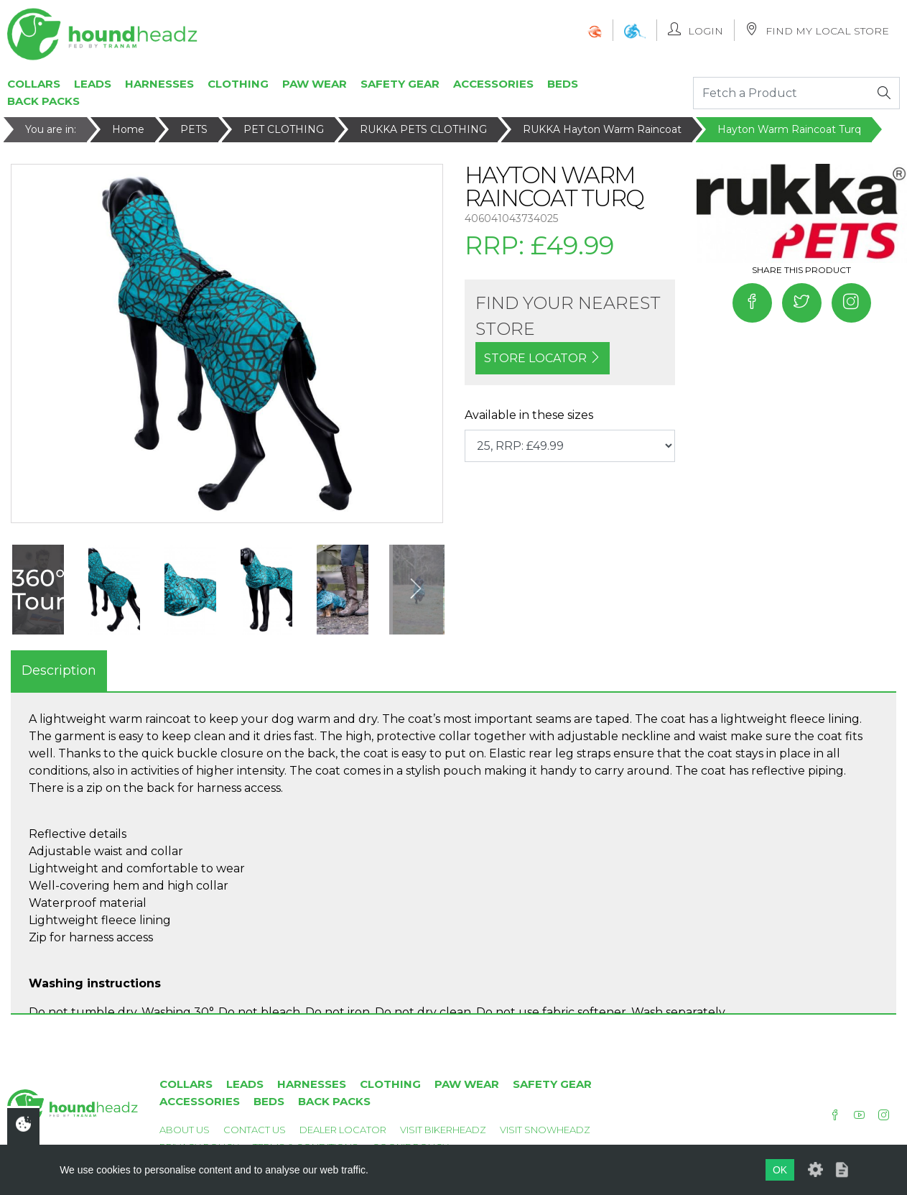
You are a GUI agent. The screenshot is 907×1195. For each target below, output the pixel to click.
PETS (194, 129)
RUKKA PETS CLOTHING (423, 129)
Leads (92, 84)
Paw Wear (314, 84)
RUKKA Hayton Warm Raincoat (602, 129)
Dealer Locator (342, 1129)
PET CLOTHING (283, 129)
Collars (33, 84)
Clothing (238, 84)
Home (128, 129)
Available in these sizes (529, 415)
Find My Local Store (817, 29)
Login (695, 29)
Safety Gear (400, 84)
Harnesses (159, 84)
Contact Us (254, 1129)
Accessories (493, 84)
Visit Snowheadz (545, 1129)
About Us (184, 1129)
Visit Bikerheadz (443, 1129)
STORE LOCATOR (542, 358)
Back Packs (43, 101)
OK (780, 1170)
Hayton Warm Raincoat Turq (789, 129)
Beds (562, 84)
